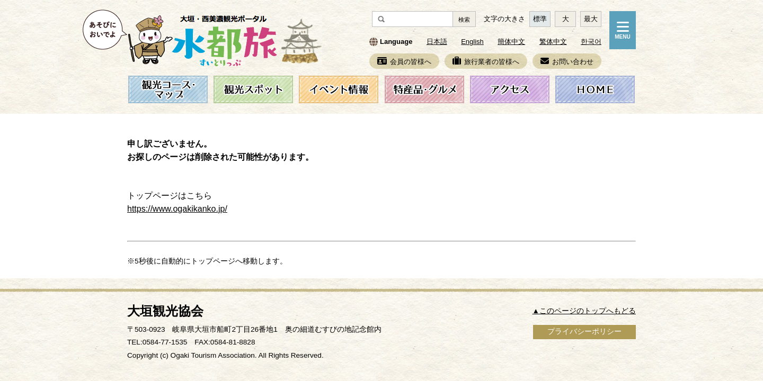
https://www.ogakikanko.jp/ (177, 208)
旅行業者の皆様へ (486, 62)
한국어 (591, 42)
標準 (540, 19)
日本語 (437, 42)
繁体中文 (553, 42)
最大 (591, 19)
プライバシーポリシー (584, 331)
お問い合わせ (566, 62)
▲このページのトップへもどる (584, 311)
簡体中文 (511, 42)
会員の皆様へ (404, 62)
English (472, 42)
